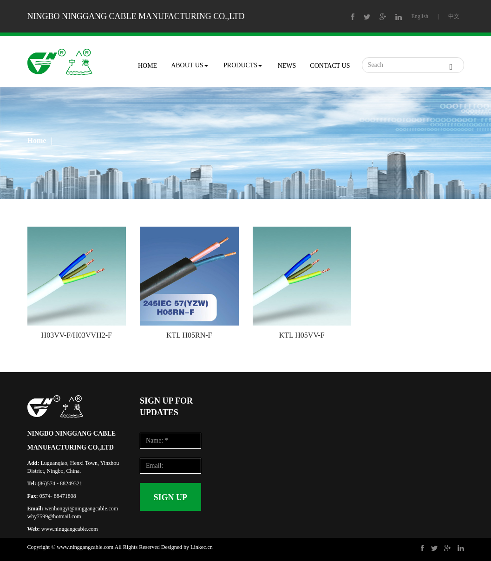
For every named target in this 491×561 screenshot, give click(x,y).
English (419, 16)
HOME (147, 65)
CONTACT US (330, 65)
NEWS (287, 65)
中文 (453, 16)
